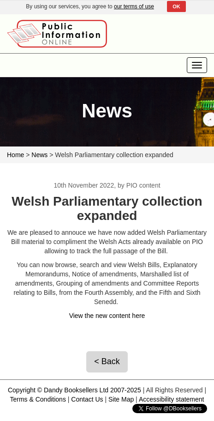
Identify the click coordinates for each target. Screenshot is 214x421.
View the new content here (107, 315)
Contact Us (87, 399)
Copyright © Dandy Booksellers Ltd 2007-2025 (74, 390)
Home (15, 155)
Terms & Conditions (38, 399)
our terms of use (134, 6)
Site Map (121, 399)
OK (176, 6)
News (39, 155)
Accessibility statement (171, 399)
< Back (107, 361)
